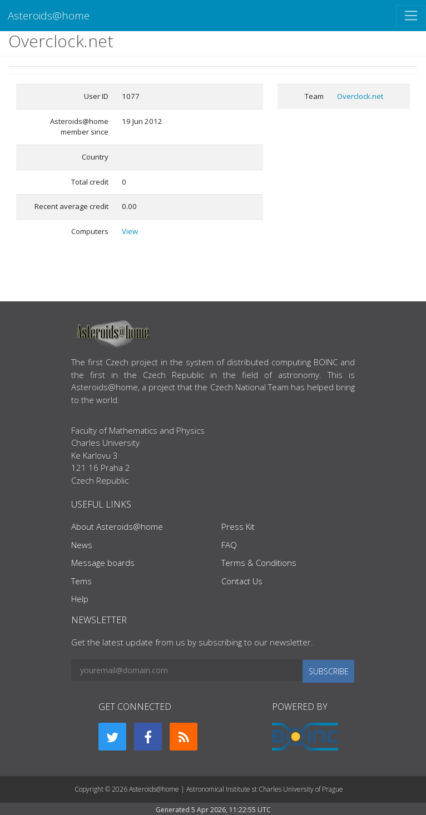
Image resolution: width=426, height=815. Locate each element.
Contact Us (241, 581)
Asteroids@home (49, 15)
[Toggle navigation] (411, 15)
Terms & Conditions (258, 562)
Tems (81, 581)
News (81, 544)
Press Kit (238, 526)
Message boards (103, 562)
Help (79, 598)
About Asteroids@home (117, 526)
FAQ (229, 544)
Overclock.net (360, 96)
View (130, 231)
